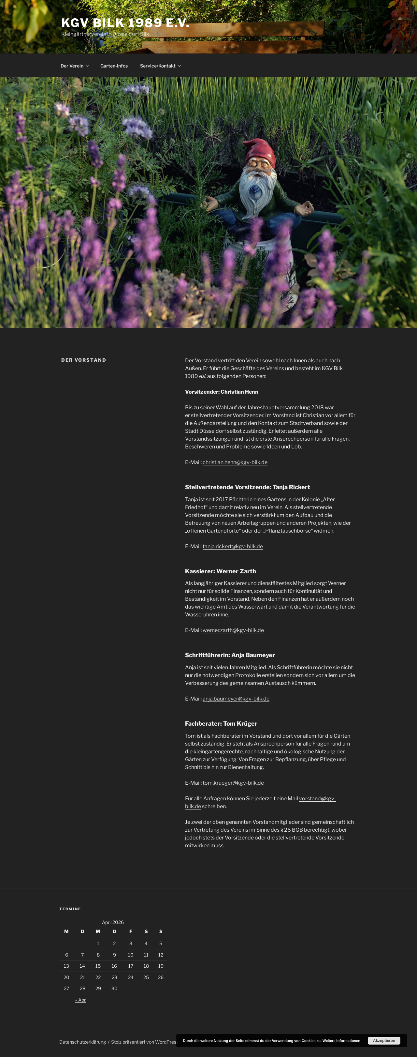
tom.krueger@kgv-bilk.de (233, 783)
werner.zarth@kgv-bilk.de (233, 630)
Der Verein (75, 65)
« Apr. (80, 1000)
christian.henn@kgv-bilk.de (235, 462)
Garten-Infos (114, 65)
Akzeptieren (384, 1040)
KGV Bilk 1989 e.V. (125, 23)
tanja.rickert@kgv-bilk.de (233, 546)
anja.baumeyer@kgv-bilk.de (236, 699)
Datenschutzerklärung (82, 1042)
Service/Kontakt (161, 65)
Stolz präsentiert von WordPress (145, 1042)
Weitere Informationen (341, 1041)
